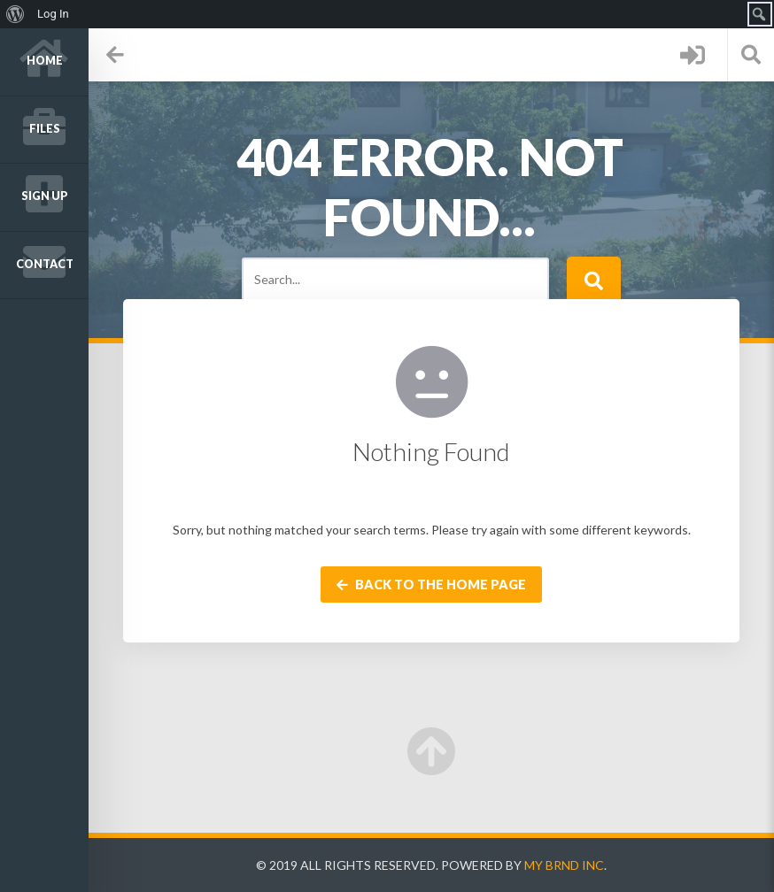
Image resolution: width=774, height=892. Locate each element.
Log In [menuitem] (53, 13)
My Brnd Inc (564, 865)
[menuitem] (15, 14)
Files (44, 128)
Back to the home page (431, 584)
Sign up (44, 196)
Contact (45, 264)
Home (45, 60)
